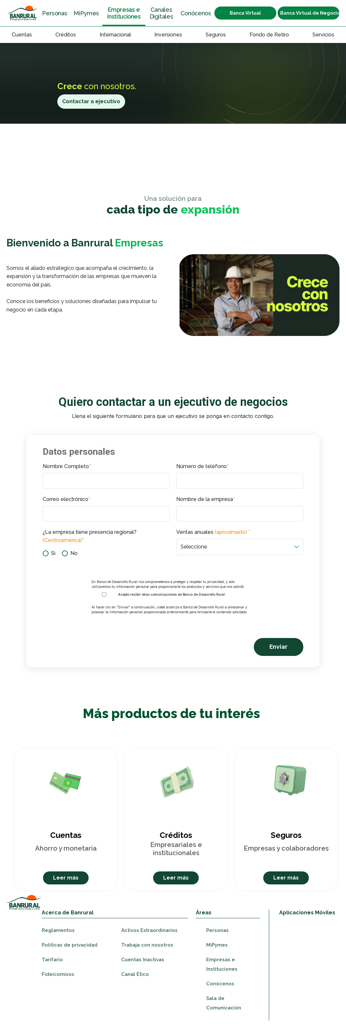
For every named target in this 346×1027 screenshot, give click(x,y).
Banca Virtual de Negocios (309, 13)
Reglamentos (58, 930)
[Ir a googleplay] (305, 958)
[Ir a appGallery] (305, 975)
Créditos (65, 35)
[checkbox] (106, 553)
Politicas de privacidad (69, 945)
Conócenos (195, 13)
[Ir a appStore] (305, 931)
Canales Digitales (161, 13)
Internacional (115, 35)
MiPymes (86, 13)
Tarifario (52, 960)
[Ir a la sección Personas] (23, 13)
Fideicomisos (58, 974)
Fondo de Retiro (269, 35)
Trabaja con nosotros (147, 945)
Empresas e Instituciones (123, 13)
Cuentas (22, 35)
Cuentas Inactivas (142, 960)
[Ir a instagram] (305, 1000)
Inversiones (168, 35)
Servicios (323, 35)
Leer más (66, 878)
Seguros (216, 35)
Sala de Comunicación (223, 1003)
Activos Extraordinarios (149, 930)
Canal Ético (135, 974)
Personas (54, 13)
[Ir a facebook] (293, 1000)
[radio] (49, 553)
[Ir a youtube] (317, 1000)
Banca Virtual (245, 13)
